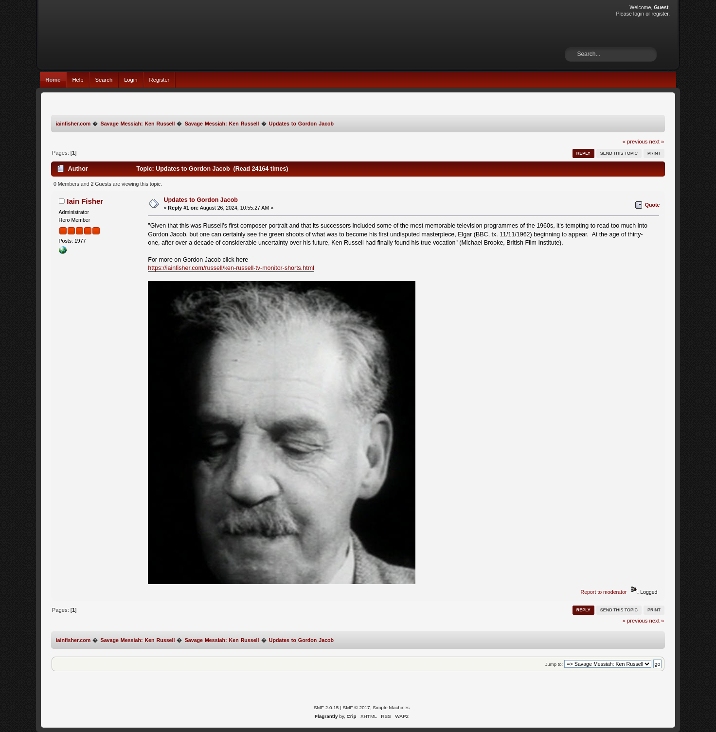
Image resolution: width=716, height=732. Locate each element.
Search (104, 80)
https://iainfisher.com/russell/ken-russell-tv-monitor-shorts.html (231, 268)
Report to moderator (604, 592)
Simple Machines (391, 707)
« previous (635, 141)
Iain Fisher (85, 201)
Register (159, 80)
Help (78, 80)
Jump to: (554, 664)
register (660, 14)
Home (52, 80)
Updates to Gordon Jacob (201, 199)
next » (656, 141)
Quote (652, 205)
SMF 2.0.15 (326, 707)
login (638, 14)
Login (130, 80)
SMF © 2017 (356, 707)
